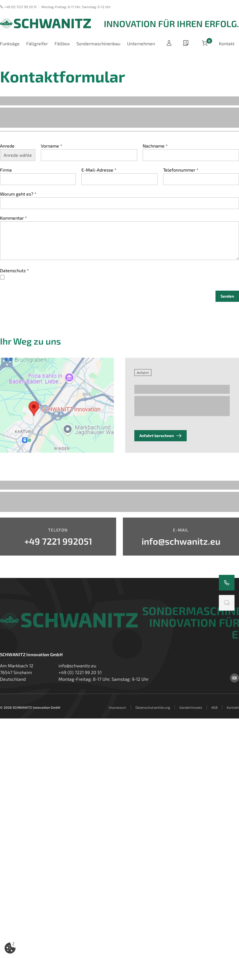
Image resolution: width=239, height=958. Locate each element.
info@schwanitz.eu (77, 665)
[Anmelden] (169, 43)
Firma (6, 169)
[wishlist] (187, 43)
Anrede (7, 145)
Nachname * (155, 145)
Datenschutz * (14, 270)
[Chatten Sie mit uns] (227, 603)
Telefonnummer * (180, 169)
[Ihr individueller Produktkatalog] (187, 43)
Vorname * (51, 145)
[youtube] (234, 678)
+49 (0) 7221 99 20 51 (18, 6)
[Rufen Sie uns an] (227, 583)
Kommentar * (13, 217)
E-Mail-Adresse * (98, 169)
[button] (10, 948)
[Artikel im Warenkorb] (205, 43)
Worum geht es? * (18, 193)
